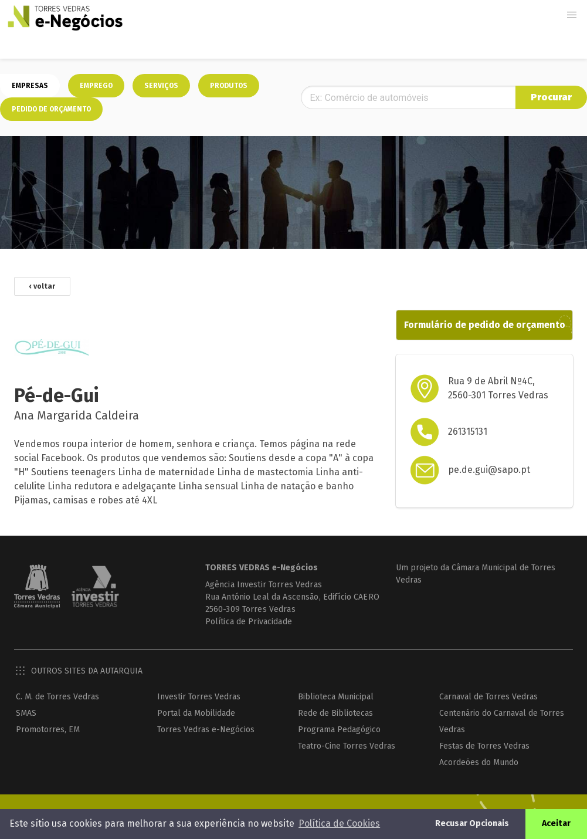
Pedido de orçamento (51, 109)
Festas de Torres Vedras (484, 746)
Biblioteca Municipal (336, 697)
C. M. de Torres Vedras (57, 697)
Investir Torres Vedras (198, 697)
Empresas (30, 86)
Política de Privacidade (248, 622)
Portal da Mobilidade (196, 713)
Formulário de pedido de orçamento (484, 324)
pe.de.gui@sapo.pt (489, 469)
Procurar (551, 97)
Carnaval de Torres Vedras (488, 697)
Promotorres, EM (48, 730)
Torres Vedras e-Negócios (206, 730)
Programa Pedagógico (339, 730)
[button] (572, 15)
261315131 (467, 431)
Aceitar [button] (556, 823)
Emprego (96, 86)
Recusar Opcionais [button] (472, 823)
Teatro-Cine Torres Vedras (346, 746)
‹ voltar (42, 286)
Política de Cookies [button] (339, 823)
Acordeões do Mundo (478, 762)
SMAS (26, 713)
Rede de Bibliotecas (335, 713)
